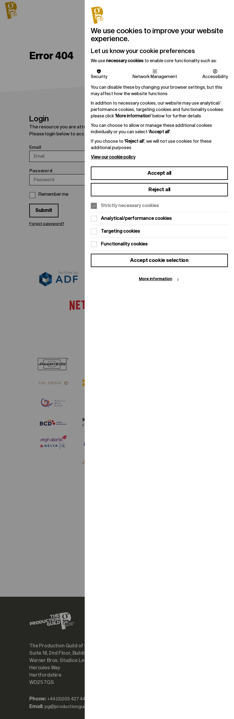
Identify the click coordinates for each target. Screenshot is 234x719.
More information (155, 279)
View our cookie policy (113, 157)
